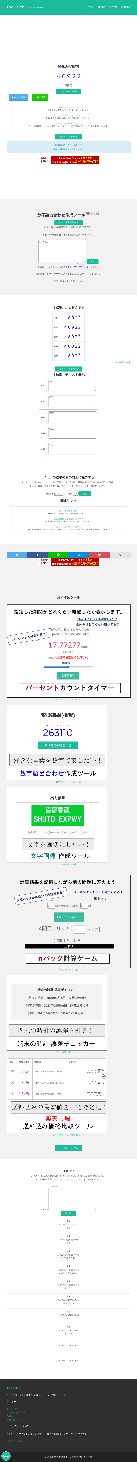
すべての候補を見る (68, 91)
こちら (80, 280)
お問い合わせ (13, 1420)
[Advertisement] (68, 34)
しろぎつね (62, 251)
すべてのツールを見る (68, 1148)
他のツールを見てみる (68, 137)
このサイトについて (73, 1179)
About (101, 7)
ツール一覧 (12, 1409)
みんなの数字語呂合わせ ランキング (69, 115)
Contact (126, 7)
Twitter (113, 7)
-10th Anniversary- (35, 7)
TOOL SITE (15, 7)
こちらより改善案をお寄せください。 (68, 149)
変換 (93, 261)
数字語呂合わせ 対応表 (68, 107)
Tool (91, 7)
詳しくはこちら (14, 1440)
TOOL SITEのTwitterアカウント (68, 123)
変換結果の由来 (123, 362)
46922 (72, 385)
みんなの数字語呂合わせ (68, 222)
